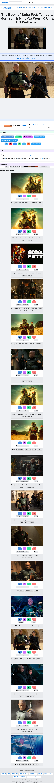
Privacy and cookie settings (34, 776)
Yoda (43, 158)
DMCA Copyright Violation (20, 776)
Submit (34, 2)
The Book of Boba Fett (47, 155)
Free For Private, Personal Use (38, 124)
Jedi (41, 158)
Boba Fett (17, 155)
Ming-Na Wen (32, 155)
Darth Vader (14, 158)
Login (46, 2)
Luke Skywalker (5, 160)
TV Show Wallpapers (19, 7)
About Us (4, 773)
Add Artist (8, 125)
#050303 (26, 166)
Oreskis (24, 125)
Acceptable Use (33, 773)
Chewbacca (36, 158)
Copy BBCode (36, 144)
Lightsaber (24, 158)
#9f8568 (29, 166)
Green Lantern (35, 625)
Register (50, 2)
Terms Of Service (24, 773)
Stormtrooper (30, 158)
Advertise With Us (48, 773)
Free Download (7, 136)
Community (40, 2)
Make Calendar (39, 136)
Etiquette (40, 773)
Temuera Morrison (9, 155)
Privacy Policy (15, 773)
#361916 (33, 166)
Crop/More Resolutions (9, 140)
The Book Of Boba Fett (29, 205)
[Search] (24, 2)
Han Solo (47, 158)
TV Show (38, 155)
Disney (19, 158)
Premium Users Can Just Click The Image (27, 58)
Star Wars (8, 158)
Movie (21, 310)
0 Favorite (27, 136)
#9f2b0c (36, 166)
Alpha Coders (4, 2)
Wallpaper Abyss (8, 7)
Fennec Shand (24, 155)
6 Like (18, 136)
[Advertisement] (27, 108)
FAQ (9, 773)
